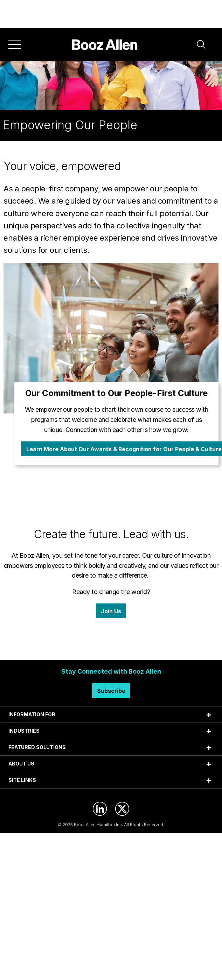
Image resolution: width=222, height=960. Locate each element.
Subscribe (111, 690)
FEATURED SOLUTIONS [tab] (37, 747)
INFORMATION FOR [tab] (31, 714)
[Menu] (14, 44)
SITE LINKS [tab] (22, 780)
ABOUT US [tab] (21, 764)
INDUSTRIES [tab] (24, 731)
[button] (201, 44)
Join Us (111, 611)
